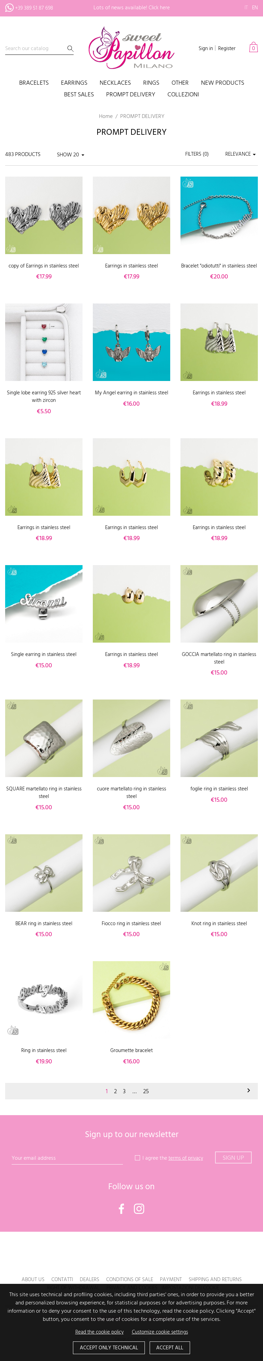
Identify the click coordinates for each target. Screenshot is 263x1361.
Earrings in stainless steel (131, 266)
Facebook (121, 1216)
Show (64, 155)
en (254, 7)
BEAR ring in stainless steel (44, 931)
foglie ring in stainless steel (219, 796)
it (245, 7)
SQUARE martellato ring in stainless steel (43, 800)
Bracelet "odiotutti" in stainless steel (219, 270)
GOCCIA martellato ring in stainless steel (219, 666)
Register (226, 48)
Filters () (193, 154)
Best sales (79, 95)
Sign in (203, 48)
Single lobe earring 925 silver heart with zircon (44, 404)
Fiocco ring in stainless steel (131, 931)
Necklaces (115, 83)
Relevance (240, 154)
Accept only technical (107, 1347)
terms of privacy (186, 1165)
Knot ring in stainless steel (219, 931)
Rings (151, 83)
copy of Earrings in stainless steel (44, 266)
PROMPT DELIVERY (130, 95)
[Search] (39, 49)
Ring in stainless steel (44, 1058)
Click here (159, 7)
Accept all (172, 1347)
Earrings (74, 83)
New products (222, 83)
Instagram (139, 1216)
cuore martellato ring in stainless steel (131, 800)
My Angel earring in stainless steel (131, 404)
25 (147, 1099)
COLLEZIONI (183, 95)
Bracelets (34, 83)
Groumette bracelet (131, 1058)
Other (180, 83)
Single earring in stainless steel (43, 662)
